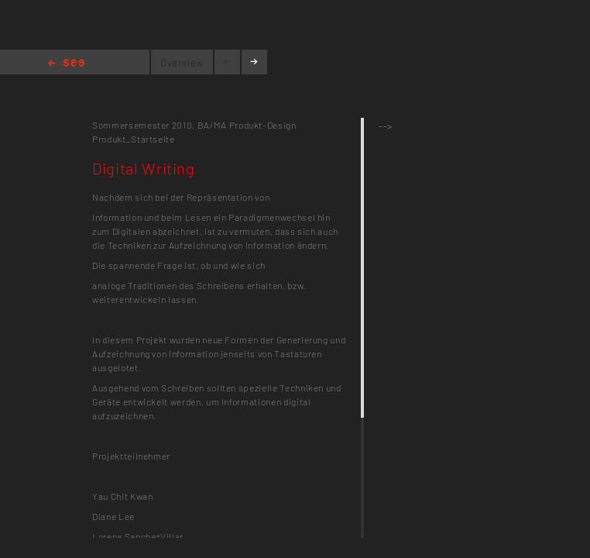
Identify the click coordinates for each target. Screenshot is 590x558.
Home (66, 63)
